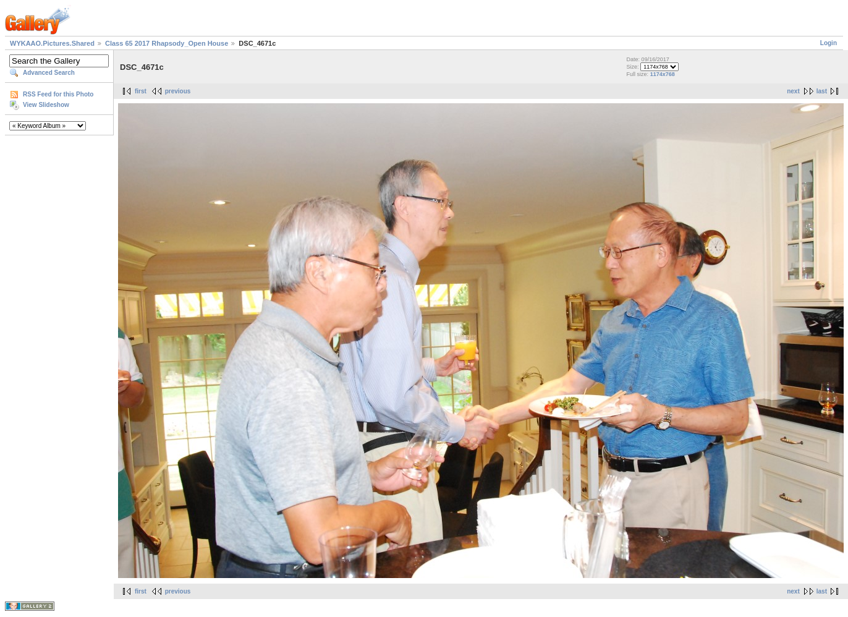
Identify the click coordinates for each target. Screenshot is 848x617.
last (821, 91)
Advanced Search (49, 72)
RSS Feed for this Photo (58, 94)
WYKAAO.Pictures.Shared (52, 43)
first (140, 91)
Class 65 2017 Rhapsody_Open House (166, 43)
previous (178, 91)
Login (828, 43)
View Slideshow (46, 104)
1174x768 (662, 74)
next (793, 91)
